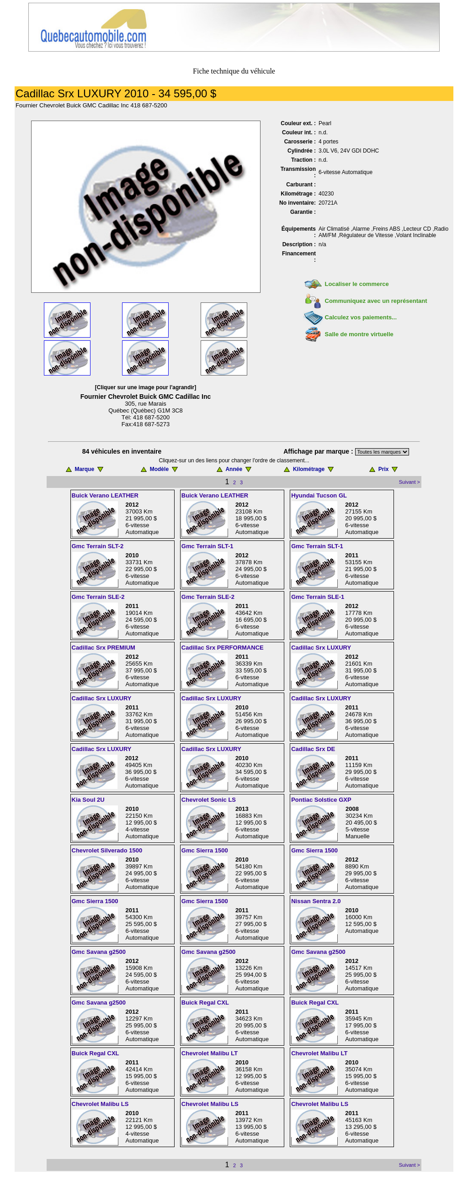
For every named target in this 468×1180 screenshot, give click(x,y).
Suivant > (409, 482)
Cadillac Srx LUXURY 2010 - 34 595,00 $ (116, 93)
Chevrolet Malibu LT (209, 1053)
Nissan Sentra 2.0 (315, 901)
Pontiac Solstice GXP (321, 799)
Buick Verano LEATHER (105, 495)
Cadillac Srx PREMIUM (103, 647)
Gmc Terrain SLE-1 (317, 596)
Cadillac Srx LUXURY (321, 647)
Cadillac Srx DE (313, 749)
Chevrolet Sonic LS (208, 799)
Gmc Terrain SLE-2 (98, 596)
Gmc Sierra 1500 (204, 850)
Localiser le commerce (357, 283)
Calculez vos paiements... (361, 317)
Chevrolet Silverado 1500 (107, 850)
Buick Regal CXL (205, 1002)
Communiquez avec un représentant (376, 300)
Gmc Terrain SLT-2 (98, 546)
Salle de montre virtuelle (359, 334)
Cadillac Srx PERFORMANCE (222, 647)
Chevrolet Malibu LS (100, 1104)
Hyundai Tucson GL (319, 495)
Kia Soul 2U (88, 799)
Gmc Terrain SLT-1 (207, 546)
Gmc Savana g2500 (99, 951)
